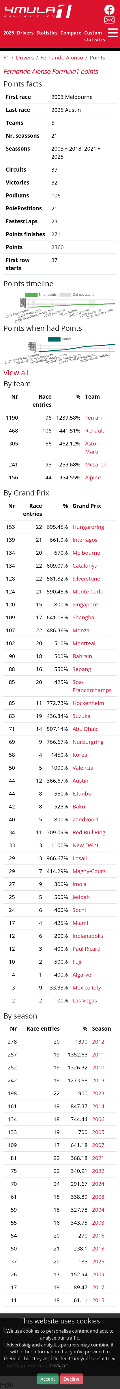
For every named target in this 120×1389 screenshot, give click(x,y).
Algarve (82, 974)
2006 (98, 1119)
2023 (98, 1093)
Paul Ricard (87, 948)
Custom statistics (94, 36)
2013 (98, 1080)
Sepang (82, 669)
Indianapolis (88, 935)
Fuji (77, 961)
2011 (98, 1054)
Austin (81, 780)
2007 (98, 1144)
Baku (79, 806)
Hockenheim (88, 702)
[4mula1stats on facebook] (108, 9)
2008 (98, 1196)
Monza (81, 630)
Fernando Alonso (61, 57)
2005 (98, 1132)
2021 (98, 1157)
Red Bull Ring (89, 832)
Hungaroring (88, 526)
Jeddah (81, 896)
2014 (98, 1106)
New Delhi (85, 845)
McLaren (96, 464)
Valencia (83, 767)
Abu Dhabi (86, 728)
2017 (98, 1287)
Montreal (84, 643)
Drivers (25, 33)
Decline (71, 1379)
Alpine (93, 477)
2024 (98, 1183)
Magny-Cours (89, 871)
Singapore (85, 604)
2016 (98, 1235)
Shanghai (84, 617)
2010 (98, 1067)
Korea (80, 754)
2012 (98, 1041)
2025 (8, 33)
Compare (71, 33)
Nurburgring (88, 741)
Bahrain (82, 656)
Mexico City (87, 987)
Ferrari (93, 417)
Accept (47, 1379)
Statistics (46, 33)
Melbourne (86, 552)
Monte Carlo (88, 591)
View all (16, 372)
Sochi (79, 909)
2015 (98, 1300)
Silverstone (86, 578)
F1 (6, 57)
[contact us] (108, 19)
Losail (80, 858)
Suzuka (82, 715)
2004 (98, 1209)
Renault (94, 430)
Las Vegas (85, 1000)
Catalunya (85, 565)
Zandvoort (86, 819)
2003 (98, 1222)
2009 (98, 1274)
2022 (98, 1170)
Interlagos (85, 539)
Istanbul (83, 793)
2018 (98, 1248)
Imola (80, 883)
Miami (80, 922)
